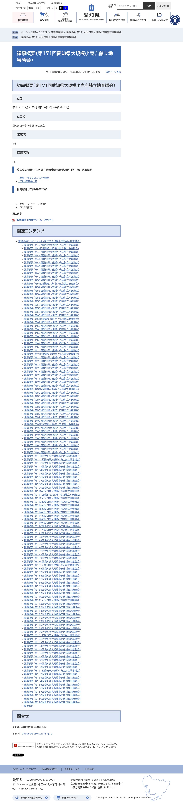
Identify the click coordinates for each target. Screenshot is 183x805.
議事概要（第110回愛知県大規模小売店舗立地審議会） (52, 491)
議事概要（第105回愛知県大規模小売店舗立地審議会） (52, 473)
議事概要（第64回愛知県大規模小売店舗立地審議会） (51, 329)
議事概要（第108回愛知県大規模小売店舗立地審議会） (52, 484)
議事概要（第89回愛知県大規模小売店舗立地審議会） (51, 417)
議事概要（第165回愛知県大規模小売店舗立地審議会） (52, 684)
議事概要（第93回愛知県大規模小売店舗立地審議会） (51, 431)
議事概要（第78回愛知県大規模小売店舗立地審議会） (51, 378)
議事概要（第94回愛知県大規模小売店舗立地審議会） (51, 435)
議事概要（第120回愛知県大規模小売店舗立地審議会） (52, 526)
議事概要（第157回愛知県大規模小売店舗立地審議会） (52, 656)
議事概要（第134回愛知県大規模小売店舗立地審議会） (52, 575)
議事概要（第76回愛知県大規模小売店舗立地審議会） (51, 371)
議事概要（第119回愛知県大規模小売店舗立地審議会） (52, 523)
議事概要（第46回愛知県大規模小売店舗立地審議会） (51, 266)
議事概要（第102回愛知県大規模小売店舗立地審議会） (52, 463)
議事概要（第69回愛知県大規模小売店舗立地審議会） (51, 347)
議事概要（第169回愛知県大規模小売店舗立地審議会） (52, 699)
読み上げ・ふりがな (36, 3)
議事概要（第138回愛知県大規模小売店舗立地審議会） (52, 590)
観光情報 (44, 20)
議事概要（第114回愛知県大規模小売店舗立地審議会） (52, 505)
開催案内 (29, 706)
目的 (117, 20)
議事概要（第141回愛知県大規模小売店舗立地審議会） (52, 600)
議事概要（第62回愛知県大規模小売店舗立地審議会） (51, 322)
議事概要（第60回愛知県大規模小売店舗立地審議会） (51, 315)
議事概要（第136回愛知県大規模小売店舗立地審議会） (52, 582)
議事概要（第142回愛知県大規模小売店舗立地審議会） (52, 604)
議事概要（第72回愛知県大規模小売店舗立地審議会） (51, 357)
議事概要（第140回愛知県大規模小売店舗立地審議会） (52, 597)
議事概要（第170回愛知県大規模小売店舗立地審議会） (52, 702)
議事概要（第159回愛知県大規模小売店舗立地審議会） (52, 663)
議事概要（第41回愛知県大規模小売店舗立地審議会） (51, 248)
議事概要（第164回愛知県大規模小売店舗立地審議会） (52, 681)
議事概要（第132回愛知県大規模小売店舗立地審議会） (52, 568)
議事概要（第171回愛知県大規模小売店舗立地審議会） (49, 37)
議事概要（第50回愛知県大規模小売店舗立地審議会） (51, 280)
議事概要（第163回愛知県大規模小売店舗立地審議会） (52, 677)
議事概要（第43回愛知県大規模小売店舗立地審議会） (51, 255)
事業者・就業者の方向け (65, 20)
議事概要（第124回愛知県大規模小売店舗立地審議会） (52, 540)
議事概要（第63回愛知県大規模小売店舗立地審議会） (51, 326)
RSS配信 (89, 769)
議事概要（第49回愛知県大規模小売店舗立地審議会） (51, 276)
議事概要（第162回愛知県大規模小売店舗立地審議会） (52, 674)
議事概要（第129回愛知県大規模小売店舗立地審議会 (51, 558)
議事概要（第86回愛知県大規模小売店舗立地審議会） (51, 407)
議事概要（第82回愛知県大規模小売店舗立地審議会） (51, 393)
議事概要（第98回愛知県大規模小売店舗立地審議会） (51, 449)
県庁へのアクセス (70, 798)
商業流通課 (57, 32)
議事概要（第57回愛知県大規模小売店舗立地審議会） (51, 305)
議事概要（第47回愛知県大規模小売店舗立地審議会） (51, 269)
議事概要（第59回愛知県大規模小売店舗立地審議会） (51, 312)
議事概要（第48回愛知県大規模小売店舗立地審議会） (51, 273)
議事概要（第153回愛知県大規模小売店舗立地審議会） (52, 642)
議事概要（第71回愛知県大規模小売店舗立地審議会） (51, 354)
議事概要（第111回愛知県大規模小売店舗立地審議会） (52, 495)
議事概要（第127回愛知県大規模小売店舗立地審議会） (52, 551)
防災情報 (23, 20)
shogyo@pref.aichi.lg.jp (37, 733)
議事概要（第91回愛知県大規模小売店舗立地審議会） (51, 424)
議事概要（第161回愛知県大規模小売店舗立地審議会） (52, 670)
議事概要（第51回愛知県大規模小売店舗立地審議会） (51, 283)
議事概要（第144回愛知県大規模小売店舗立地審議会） (52, 611)
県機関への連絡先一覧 (31, 798)
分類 (160, 20)
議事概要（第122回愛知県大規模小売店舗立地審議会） (52, 533)
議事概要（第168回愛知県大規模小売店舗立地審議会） (52, 695)
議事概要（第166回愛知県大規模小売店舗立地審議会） (52, 688)
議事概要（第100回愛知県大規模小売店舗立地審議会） (52, 456)
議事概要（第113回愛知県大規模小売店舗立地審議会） (52, 502)
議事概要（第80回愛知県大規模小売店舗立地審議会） (51, 385)
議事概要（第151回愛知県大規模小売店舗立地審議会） (52, 635)
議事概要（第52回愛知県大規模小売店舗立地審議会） (51, 287)
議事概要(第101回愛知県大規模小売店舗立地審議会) (52, 459)
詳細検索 (161, 6)
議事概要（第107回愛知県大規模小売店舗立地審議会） (52, 480)
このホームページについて (24, 769)
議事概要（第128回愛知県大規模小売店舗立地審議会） (52, 554)
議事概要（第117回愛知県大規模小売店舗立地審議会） (52, 516)
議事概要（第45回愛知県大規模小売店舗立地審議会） (51, 262)
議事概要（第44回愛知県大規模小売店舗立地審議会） (51, 259)
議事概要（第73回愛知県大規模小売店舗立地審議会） (51, 361)
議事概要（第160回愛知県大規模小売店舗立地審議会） (52, 667)
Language (56, 3)
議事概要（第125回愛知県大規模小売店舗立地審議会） (52, 544)
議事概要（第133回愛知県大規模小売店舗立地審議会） (52, 572)
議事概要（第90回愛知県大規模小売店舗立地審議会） (51, 421)
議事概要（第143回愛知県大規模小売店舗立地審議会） (52, 607)
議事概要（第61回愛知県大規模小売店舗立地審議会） (51, 319)
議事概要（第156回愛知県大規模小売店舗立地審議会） (52, 653)
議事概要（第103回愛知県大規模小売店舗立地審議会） (52, 466)
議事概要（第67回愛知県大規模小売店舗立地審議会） (51, 340)
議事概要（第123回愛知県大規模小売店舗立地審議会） (52, 537)
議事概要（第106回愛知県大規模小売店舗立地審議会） (52, 477)
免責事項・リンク (71, 769)
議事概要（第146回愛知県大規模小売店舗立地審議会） (52, 618)
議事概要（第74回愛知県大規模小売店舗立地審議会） (51, 364)
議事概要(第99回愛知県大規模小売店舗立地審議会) (51, 452)
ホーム (24, 32)
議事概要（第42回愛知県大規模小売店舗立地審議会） (51, 252)
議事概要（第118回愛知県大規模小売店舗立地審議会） (52, 519)
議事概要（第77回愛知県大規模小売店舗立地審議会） (51, 375)
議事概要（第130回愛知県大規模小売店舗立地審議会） (52, 561)
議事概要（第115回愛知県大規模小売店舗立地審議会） (52, 509)
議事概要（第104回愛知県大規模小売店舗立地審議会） (52, 470)
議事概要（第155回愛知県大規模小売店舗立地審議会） (52, 649)
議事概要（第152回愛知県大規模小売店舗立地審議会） (52, 639)
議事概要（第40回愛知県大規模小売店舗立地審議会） (51, 245)
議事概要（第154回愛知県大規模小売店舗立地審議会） (52, 646)
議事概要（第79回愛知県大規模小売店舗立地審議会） (51, 382)
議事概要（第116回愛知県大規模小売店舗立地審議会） (52, 512)
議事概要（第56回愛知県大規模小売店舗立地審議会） (51, 301)
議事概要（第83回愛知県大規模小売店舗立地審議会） (51, 396)
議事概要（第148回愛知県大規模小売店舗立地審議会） (52, 625)
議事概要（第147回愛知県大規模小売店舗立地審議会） (52, 621)
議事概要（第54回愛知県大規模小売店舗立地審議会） (51, 294)
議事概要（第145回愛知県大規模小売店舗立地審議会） (52, 614)
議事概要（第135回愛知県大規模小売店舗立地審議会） (52, 579)
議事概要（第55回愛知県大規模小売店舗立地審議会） (51, 298)
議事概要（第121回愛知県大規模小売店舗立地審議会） (52, 530)
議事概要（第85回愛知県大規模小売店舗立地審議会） (51, 403)
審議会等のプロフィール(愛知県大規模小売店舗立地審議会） (49, 241)
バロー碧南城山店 (27, 181)
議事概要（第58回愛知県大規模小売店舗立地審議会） (51, 308)
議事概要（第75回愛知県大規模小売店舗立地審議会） (51, 368)
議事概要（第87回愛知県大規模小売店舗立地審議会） (51, 410)
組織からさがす (39, 32)
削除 (79, 37)
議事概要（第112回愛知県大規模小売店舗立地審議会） (52, 498)
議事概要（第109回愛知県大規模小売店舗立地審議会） (52, 487)
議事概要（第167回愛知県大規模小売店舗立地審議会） (52, 692)
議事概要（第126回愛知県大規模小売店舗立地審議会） (52, 547)
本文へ (19, 3)
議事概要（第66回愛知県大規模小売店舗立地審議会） (51, 336)
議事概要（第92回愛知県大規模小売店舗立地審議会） (51, 428)
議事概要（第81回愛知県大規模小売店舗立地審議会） (51, 389)
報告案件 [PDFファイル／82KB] (35, 220)
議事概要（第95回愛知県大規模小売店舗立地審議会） (51, 438)
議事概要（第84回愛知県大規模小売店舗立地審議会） (51, 400)
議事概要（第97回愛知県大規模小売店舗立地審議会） (51, 445)
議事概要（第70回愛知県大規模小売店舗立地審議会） (51, 350)
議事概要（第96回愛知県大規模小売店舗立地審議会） (51, 442)
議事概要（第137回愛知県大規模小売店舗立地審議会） (52, 586)
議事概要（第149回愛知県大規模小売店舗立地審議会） (52, 628)
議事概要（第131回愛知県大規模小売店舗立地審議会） (52, 565)
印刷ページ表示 (113, 72)
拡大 (30, 8)
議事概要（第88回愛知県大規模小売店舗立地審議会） (51, 414)
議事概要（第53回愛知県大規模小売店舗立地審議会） (51, 290)
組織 (138, 20)
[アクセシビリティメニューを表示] (175, 20)
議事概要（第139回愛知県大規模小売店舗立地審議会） (52, 593)
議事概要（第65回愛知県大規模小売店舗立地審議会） (51, 333)
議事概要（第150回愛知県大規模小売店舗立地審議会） (52, 632)
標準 (37, 8)
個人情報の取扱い (50, 769)
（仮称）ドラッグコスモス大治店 (33, 178)
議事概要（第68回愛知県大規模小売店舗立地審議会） (51, 343)
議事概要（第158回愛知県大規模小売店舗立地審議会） (52, 660)
